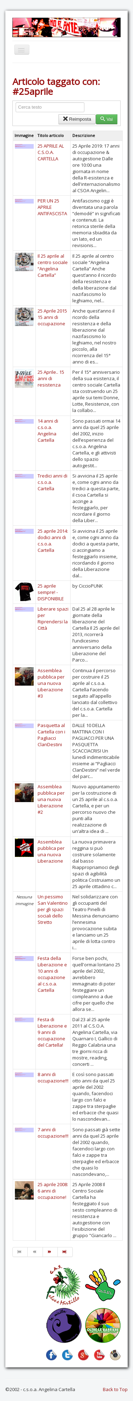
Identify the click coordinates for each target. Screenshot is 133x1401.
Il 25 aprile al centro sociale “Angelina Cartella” (53, 265)
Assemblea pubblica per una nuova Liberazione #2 (51, 799)
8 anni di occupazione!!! (53, 1077)
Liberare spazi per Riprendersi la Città (53, 618)
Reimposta (77, 119)
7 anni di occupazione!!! (53, 1132)
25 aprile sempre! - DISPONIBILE (51, 592)
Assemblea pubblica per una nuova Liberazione (51, 851)
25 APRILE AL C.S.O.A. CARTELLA (51, 152)
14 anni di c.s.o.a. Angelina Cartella (48, 430)
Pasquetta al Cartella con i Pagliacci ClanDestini (51, 735)
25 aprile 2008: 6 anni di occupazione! (53, 1190)
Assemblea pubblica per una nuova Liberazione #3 (51, 683)
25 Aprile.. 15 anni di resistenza (51, 378)
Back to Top (115, 1389)
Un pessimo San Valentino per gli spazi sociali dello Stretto (53, 909)
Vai (106, 119)
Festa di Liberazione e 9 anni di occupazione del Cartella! (52, 1032)
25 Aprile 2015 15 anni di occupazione (52, 317)
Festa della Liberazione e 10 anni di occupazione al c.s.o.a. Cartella (52, 974)
